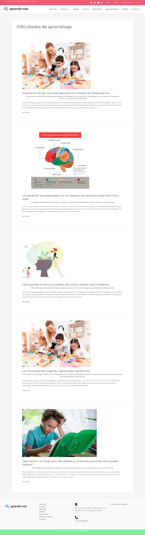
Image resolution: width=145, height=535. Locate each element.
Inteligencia (107, 96)
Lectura (101, 468)
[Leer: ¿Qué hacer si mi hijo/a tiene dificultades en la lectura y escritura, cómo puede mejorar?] (59, 433)
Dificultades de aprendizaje (51, 96)
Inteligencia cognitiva (68, 202)
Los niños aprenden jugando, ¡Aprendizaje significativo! (58, 371)
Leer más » (26, 112)
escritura (85, 468)
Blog (112, 3)
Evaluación (55, 202)
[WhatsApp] (106, 3)
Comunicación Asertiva (32, 96)
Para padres (102, 9)
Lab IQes (85, 9)
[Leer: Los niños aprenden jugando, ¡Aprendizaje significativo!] (56, 344)
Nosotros (65, 9)
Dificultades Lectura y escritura (74, 96)
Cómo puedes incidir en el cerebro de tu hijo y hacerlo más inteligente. (68, 284)
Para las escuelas (116, 9)
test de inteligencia (97, 202)
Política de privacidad (119, 504)
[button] (139, 2)
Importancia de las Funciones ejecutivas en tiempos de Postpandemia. (68, 93)
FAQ (118, 3)
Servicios (75, 9)
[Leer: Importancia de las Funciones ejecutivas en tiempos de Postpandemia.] (56, 66)
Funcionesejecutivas (95, 96)
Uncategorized (70, 98)
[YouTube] (102, 3)
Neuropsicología (82, 202)
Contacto (136, 9)
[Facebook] (99, 3)
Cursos (127, 9)
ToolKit (93, 9)
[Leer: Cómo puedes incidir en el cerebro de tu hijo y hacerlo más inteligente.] (45, 258)
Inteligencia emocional (104, 374)
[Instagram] (95, 3)
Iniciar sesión (128, 3)
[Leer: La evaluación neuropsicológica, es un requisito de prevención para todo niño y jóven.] (61, 161)
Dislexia (78, 468)
